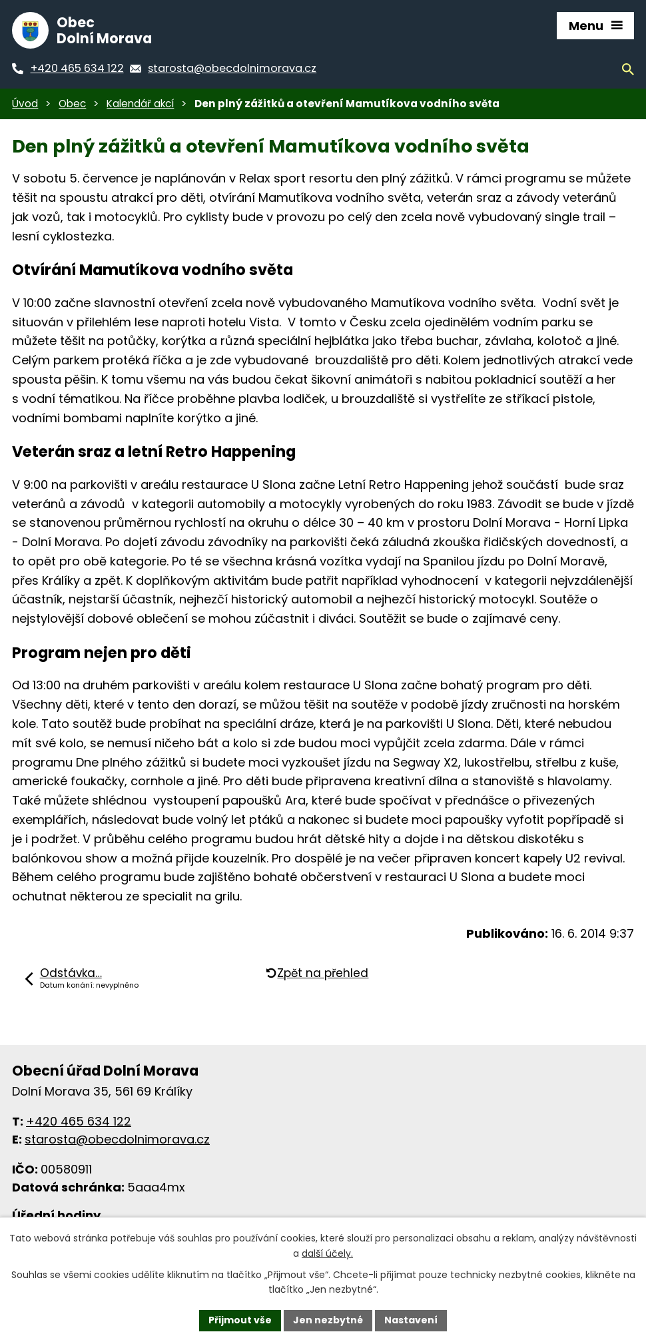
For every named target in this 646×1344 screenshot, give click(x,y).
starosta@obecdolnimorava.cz (117, 1139)
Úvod (25, 104)
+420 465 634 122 (78, 1121)
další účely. (327, 1253)
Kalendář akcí (140, 104)
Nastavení (411, 1320)
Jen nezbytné (328, 1320)
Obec (72, 104)
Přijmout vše (240, 1320)
